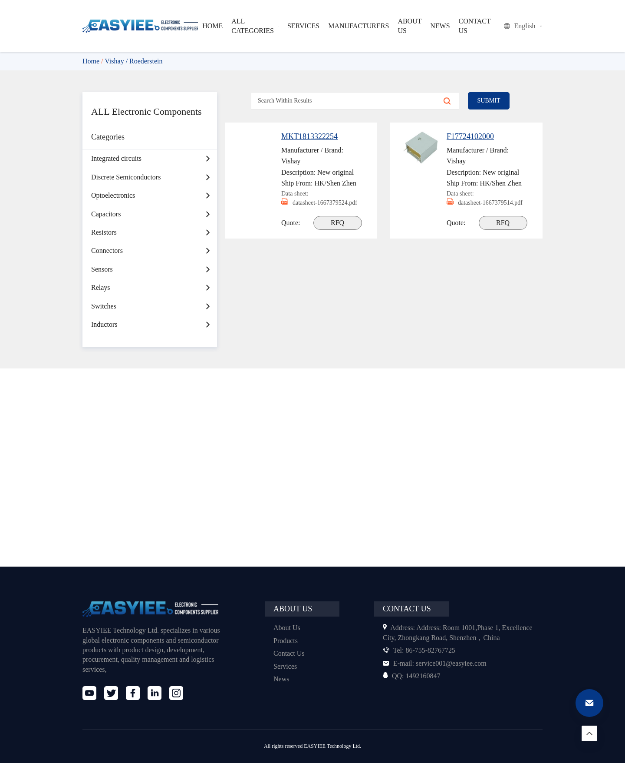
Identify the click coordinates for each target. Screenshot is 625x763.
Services (286, 666)
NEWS (439, 26)
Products (287, 641)
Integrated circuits (118, 172)
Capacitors (107, 227)
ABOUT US (409, 26)
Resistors (105, 246)
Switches (105, 319)
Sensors (103, 283)
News (281, 679)
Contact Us (290, 653)
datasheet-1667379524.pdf (309, 207)
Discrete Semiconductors (129, 190)
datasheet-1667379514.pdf (475, 207)
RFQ (338, 232)
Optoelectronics (115, 209)
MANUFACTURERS (360, 26)
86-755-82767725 (421, 650)
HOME (214, 26)
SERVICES (306, 26)
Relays (101, 301)
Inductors (105, 338)
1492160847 (413, 676)
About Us (287, 628)
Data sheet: (296, 193)
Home (91, 61)
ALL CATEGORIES (257, 26)
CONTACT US (473, 26)
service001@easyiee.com (438, 663)
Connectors (108, 264)
